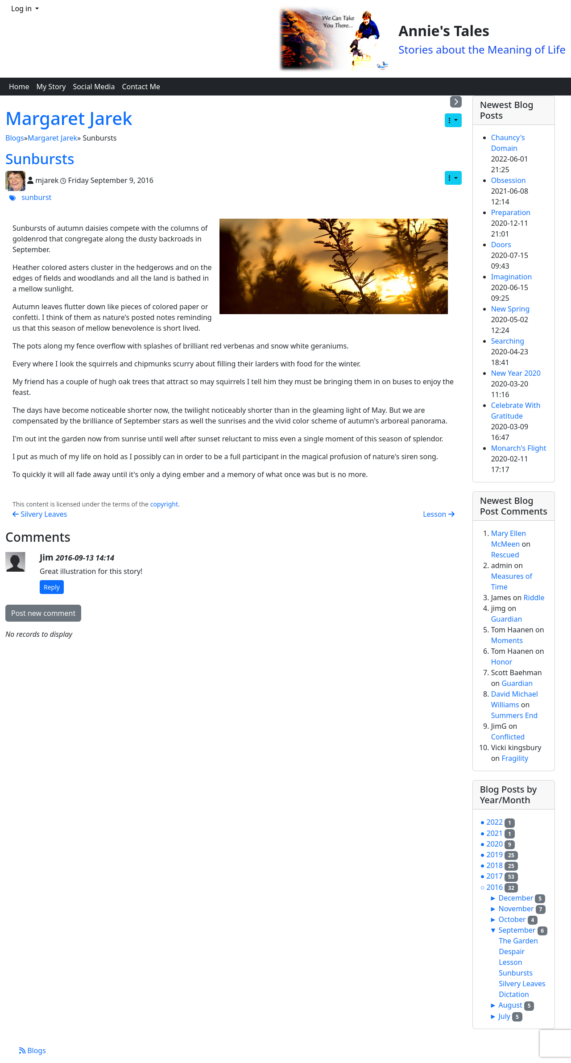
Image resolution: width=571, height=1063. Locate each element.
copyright (164, 504)
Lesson (438, 514)
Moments (507, 640)
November (516, 909)
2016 (495, 887)
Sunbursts (39, 158)
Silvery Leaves (39, 514)
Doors (501, 244)
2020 (495, 844)
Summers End (514, 715)
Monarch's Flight (518, 448)
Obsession (508, 180)
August (510, 1005)
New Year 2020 (516, 373)
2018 (495, 865)
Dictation (514, 994)
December (515, 898)
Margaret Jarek (68, 118)
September (516, 930)
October (511, 919)
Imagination (511, 277)
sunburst (36, 197)
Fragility (514, 758)
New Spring (510, 309)
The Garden (518, 941)
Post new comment (43, 613)
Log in (22, 8)
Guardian (506, 619)
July (504, 1016)
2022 (495, 822)
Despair (512, 951)
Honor (502, 662)
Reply (52, 587)
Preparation (511, 212)
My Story (51, 86)
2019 (495, 855)
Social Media (94, 86)
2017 (495, 876)
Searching (508, 341)
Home (19, 86)
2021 (495, 833)
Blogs (14, 138)
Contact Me (141, 86)
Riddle (534, 597)
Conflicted (508, 737)
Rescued (505, 555)
